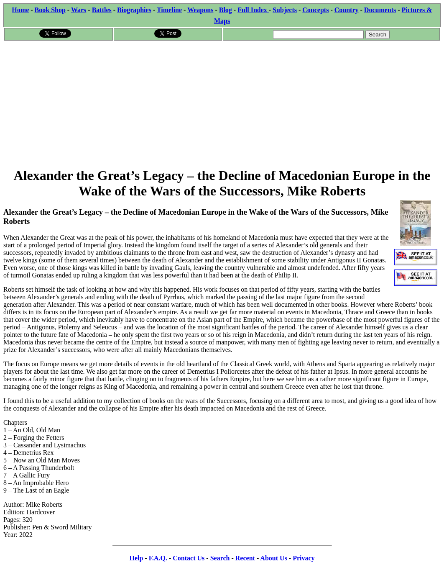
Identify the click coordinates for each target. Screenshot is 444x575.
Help (136, 558)
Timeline (169, 9)
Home (20, 9)
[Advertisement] (222, 104)
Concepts (315, 9)
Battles (102, 9)
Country (346, 9)
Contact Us (188, 558)
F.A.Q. (158, 558)
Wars (78, 9)
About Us (273, 558)
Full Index (253, 9)
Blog (225, 9)
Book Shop (50, 9)
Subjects (285, 9)
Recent (245, 558)
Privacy (303, 558)
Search (220, 558)
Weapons (200, 9)
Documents (380, 9)
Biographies (134, 9)
